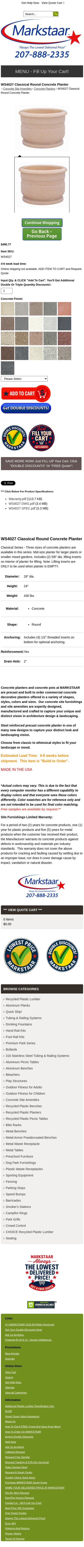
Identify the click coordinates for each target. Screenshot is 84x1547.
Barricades (13, 1200)
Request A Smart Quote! (18, 1472)
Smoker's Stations (18, 1207)
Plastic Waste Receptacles (24, 1169)
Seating (11, 1238)
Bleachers (13, 1074)
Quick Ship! (14, 1012)
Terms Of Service (15, 1538)
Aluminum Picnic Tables (22, 1062)
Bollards (11, 1049)
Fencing (11, 1181)
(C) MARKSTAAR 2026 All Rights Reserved (29, 1324)
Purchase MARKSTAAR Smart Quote (26, 1482)
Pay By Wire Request (17, 1492)
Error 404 (10, 1523)
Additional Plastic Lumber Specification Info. (29, 1406)
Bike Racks (14, 1125)
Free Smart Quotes (16, 1513)
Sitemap (10, 1387)
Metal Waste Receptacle (23, 1144)
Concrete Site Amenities (17, 88)
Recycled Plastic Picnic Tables (27, 1118)
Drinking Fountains (19, 1024)
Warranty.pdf (17, 499)
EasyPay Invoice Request (19, 1497)
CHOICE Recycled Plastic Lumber (29, 1232)
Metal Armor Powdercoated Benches (31, 1137)
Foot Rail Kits (15, 1037)
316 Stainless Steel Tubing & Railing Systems (37, 1056)
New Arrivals (12, 1353)
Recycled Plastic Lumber (23, 999)
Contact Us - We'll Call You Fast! (23, 1503)
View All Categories (16, 1392)
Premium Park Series (20, 1043)
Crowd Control (16, 1225)
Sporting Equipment (19, 1175)
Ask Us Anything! (14, 1447)
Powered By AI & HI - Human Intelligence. (28, 1339)
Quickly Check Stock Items (20, 1477)
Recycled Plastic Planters (23, 1112)
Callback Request (15, 1452)
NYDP (8, 1411)
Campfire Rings (16, 1213)
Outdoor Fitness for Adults (24, 1087)
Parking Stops (15, 1188)
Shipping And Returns (17, 1528)
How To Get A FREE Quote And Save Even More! (33, 1426)
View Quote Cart (53, 2)
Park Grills (13, 1219)
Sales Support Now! (16, 1467)
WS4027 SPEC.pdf (22, 508)
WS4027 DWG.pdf (21, 503)
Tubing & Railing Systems (24, 1018)
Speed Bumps (16, 1194)
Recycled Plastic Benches (24, 1106)
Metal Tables (14, 1150)
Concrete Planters (44, 88)
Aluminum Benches (19, 1068)
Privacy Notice (13, 1533)
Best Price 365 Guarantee (19, 1508)
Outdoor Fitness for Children (25, 1093)
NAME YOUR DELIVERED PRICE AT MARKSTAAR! (35, 1487)
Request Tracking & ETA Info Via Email (27, 1462)
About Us (10, 1421)
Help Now (10, 1441)
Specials (10, 1358)
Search (9, 1377)
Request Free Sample (17, 1457)
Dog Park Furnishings (21, 1163)
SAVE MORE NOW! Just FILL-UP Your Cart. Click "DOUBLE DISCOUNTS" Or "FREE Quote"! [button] (41, 463)
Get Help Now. (31, 2)
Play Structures (16, 1081)
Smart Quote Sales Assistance (22, 1416)
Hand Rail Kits (16, 1030)
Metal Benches (16, 1131)
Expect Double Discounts (19, 1436)
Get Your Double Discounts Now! (23, 1329)
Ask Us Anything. (14, 1335)
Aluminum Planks (18, 1005)
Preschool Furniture (19, 1156)
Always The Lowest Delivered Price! (25, 1518)
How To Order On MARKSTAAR (23, 1431)
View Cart (10, 1372)
